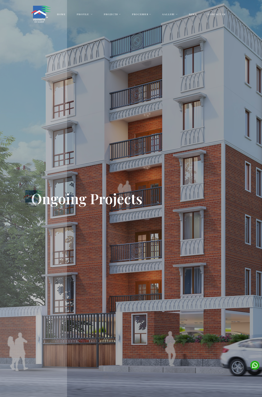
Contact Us (216, 14)
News (193, 14)
